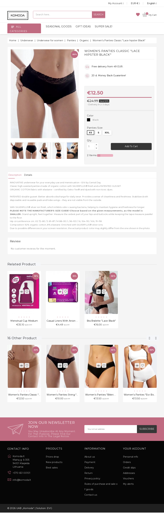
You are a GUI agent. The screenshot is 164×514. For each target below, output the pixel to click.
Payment (89, 463)
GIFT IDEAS (83, 26)
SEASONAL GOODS (59, 26)
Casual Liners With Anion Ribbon (65, 321)
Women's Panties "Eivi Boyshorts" (143, 395)
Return (88, 474)
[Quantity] (91, 146)
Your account (134, 450)
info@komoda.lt (22, 481)
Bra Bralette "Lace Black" (101, 321)
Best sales (52, 469)
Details (33, 175)
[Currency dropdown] (132, 3)
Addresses (129, 474)
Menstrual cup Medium (24, 321)
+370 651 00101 (21, 474)
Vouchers (128, 479)
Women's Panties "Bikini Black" (103, 395)
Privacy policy (92, 479)
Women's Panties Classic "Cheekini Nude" (32, 395)
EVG (49, 509)
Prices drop (52, 458)
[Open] (12, 26)
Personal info (130, 458)
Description (16, 175)
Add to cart (131, 146)
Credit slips (129, 469)
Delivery (89, 469)
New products (54, 463)
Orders (127, 463)
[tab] (17, 175)
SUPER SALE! (103, 26)
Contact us (90, 496)
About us (89, 458)
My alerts (128, 485)
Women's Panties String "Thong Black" (69, 395)
